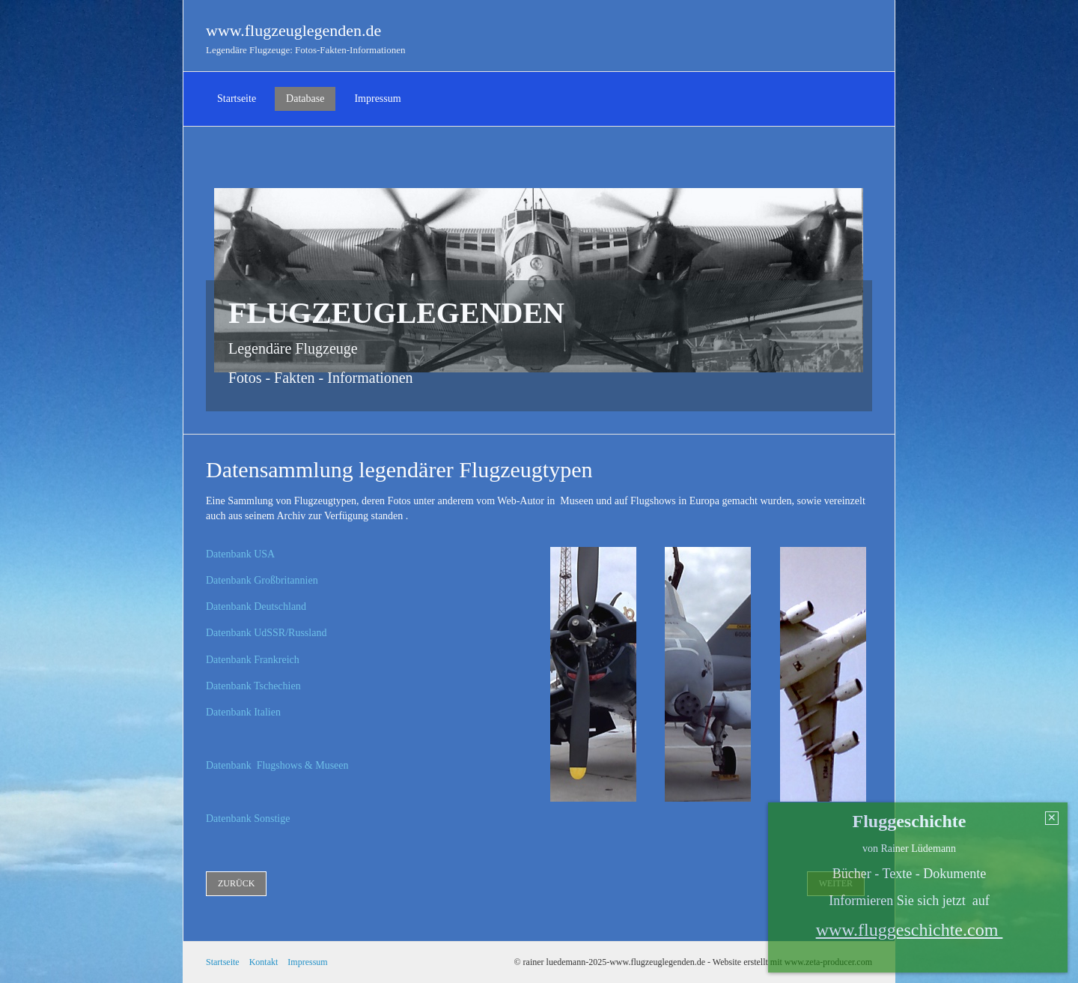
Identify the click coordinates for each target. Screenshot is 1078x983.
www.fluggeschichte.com (909, 930)
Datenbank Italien (243, 712)
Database (305, 98)
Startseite (236, 98)
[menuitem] (236, 99)
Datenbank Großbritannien (262, 580)
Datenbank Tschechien (253, 686)
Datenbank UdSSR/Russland (266, 632)
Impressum (377, 98)
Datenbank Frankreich (252, 659)
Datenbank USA (240, 554)
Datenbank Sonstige (248, 818)
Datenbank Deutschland (256, 606)
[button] (236, 883)
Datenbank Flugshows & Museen (277, 765)
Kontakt (263, 962)
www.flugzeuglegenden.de (293, 30)
